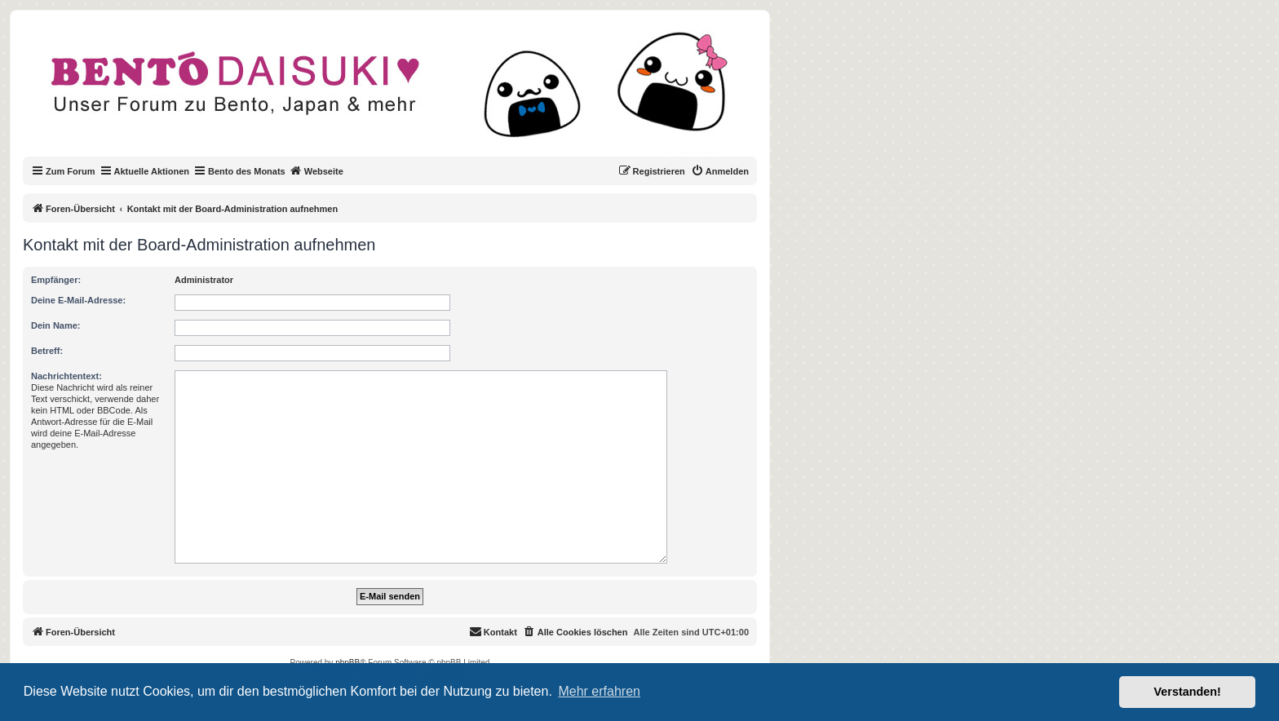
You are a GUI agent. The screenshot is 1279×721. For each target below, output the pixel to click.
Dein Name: (56, 325)
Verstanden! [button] (1187, 691)
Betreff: (47, 351)
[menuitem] (720, 171)
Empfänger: (56, 280)
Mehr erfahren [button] (599, 691)
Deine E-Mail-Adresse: (78, 300)
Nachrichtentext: (66, 376)
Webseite (316, 170)
